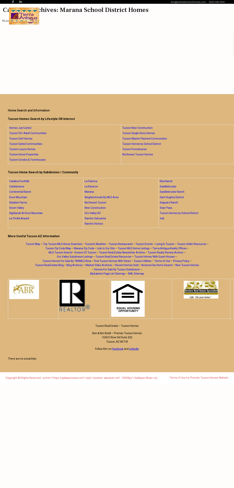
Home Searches (136, 16)
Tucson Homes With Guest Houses (154, 256)
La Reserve (91, 186)
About (112, 16)
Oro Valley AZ (93, 213)
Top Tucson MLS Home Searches (62, 244)
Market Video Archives (99, 265)
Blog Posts (163, 16)
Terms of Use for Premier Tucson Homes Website (199, 377)
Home (98, 16)
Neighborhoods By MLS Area (102, 197)
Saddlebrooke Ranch (172, 191)
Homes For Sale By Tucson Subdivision (117, 269)
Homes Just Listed (20, 127)
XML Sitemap (136, 273)
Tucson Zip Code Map (58, 248)
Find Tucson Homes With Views (112, 260)
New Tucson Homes (187, 265)
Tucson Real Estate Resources (114, 256)
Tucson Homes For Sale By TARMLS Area (66, 260)
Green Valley (16, 207)
